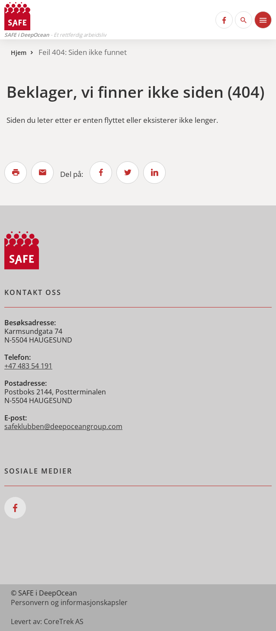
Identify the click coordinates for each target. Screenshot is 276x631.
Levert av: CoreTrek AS (47, 621)
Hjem (18, 52)
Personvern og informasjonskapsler (69, 602)
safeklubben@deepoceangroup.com (63, 426)
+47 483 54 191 (28, 366)
